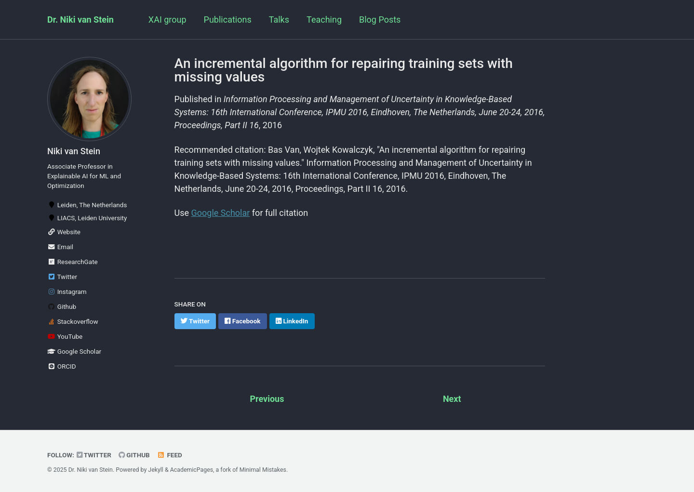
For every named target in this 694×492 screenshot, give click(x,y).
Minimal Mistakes (263, 469)
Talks (279, 19)
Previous (267, 399)
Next (452, 399)
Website (63, 232)
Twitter (62, 276)
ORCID (61, 366)
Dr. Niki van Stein (80, 19)
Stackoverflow (72, 321)
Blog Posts (379, 19)
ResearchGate (72, 262)
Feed (169, 455)
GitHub (134, 455)
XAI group (167, 19)
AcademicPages (191, 469)
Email (60, 247)
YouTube (64, 336)
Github (61, 306)
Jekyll (155, 469)
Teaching (324, 19)
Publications (228, 19)
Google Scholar (74, 351)
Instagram (67, 291)
